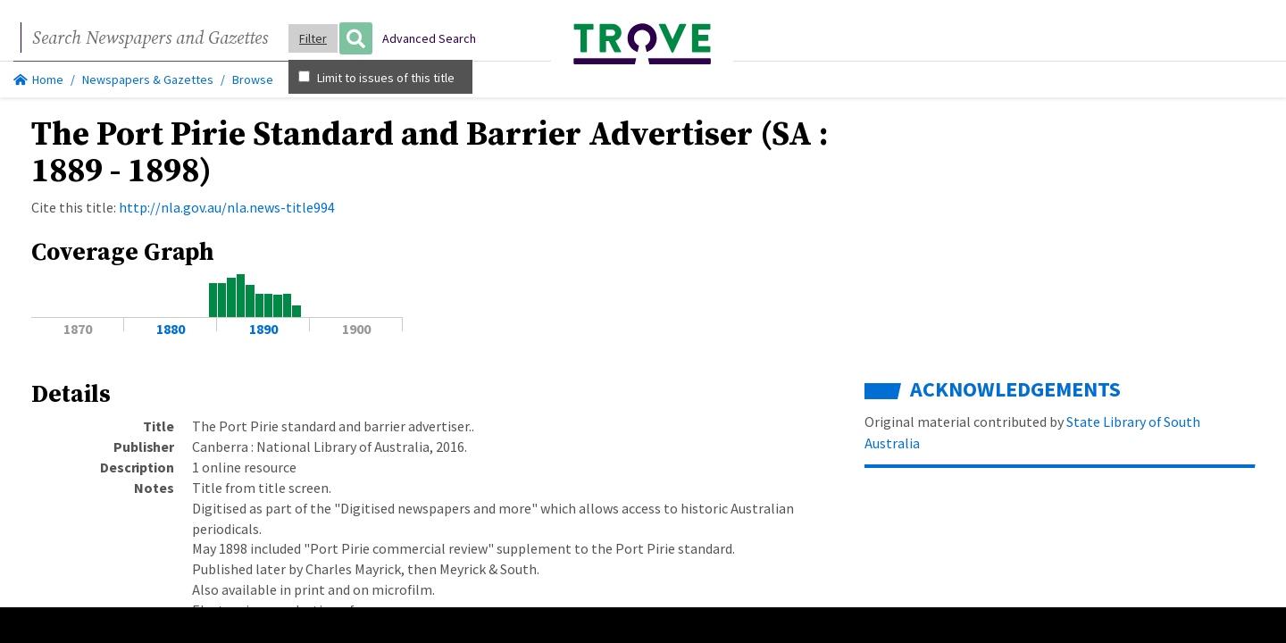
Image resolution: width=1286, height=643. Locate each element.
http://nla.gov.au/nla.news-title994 (227, 207)
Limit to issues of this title (376, 78)
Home (38, 79)
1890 (263, 329)
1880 (170, 329)
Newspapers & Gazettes (147, 79)
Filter (313, 38)
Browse (252, 79)
